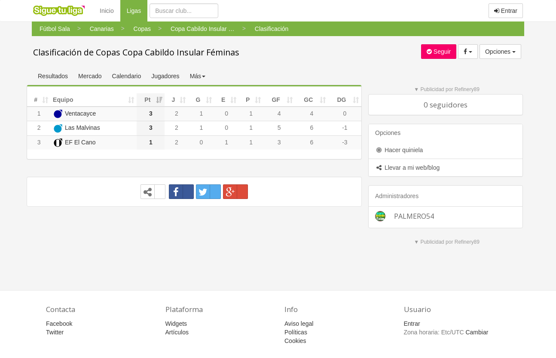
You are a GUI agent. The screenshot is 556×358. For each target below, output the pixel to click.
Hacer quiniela (399, 150)
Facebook (59, 323)
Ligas (137, 10)
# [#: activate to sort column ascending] (35, 99)
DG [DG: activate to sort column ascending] (341, 99)
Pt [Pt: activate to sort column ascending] (147, 99)
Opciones (500, 51)
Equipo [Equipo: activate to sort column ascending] (63, 99)
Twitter (55, 332)
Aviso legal (298, 323)
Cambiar (476, 332)
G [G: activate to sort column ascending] (198, 99)
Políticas (295, 332)
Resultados (53, 76)
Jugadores (165, 76)
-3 (344, 142)
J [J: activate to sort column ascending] (173, 99)
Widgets (176, 323)
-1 (344, 127)
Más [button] (197, 76)
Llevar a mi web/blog (407, 167)
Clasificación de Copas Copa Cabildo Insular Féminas (136, 52)
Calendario (126, 76)
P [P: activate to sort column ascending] (248, 99)
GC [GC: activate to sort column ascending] (308, 99)
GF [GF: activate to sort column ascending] (276, 99)
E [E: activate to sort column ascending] (223, 99)
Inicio (107, 10)
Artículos (177, 332)
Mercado (89, 76)
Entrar (505, 10)
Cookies (295, 340)
